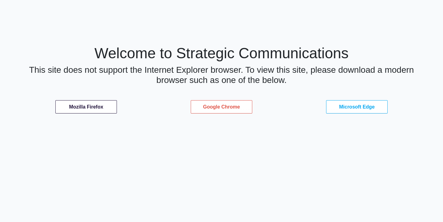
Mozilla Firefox (86, 106)
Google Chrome (221, 106)
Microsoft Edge (357, 106)
